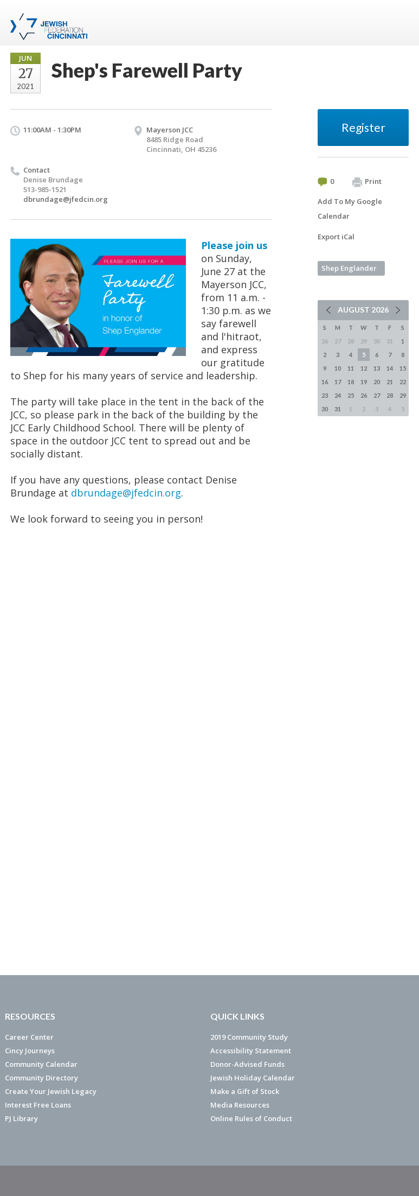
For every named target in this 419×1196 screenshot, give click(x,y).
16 (324, 381)
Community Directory (41, 1078)
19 (363, 381)
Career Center (29, 1037)
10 (337, 368)
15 (402, 368)
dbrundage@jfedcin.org (65, 199)
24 (337, 395)
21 (389, 381)
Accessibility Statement (250, 1050)
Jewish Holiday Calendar (252, 1078)
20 (376, 381)
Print (367, 181)
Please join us (234, 245)
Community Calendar (41, 1064)
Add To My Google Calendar (350, 208)
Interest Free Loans (38, 1105)
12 (363, 368)
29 (402, 395)
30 (324, 408)
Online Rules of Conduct (251, 1118)
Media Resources (239, 1105)
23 (324, 395)
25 (350, 395)
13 (376, 368)
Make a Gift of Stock (244, 1091)
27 (376, 395)
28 (389, 395)
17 (337, 381)
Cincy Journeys (30, 1050)
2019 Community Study (249, 1037)
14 (389, 368)
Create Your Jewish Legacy (50, 1091)
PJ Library (21, 1118)
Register (363, 127)
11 (350, 368)
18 (350, 381)
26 (363, 395)
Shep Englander (349, 268)
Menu (396, 23)
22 (402, 381)
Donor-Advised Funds (247, 1064)
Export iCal (336, 236)
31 (337, 408)
